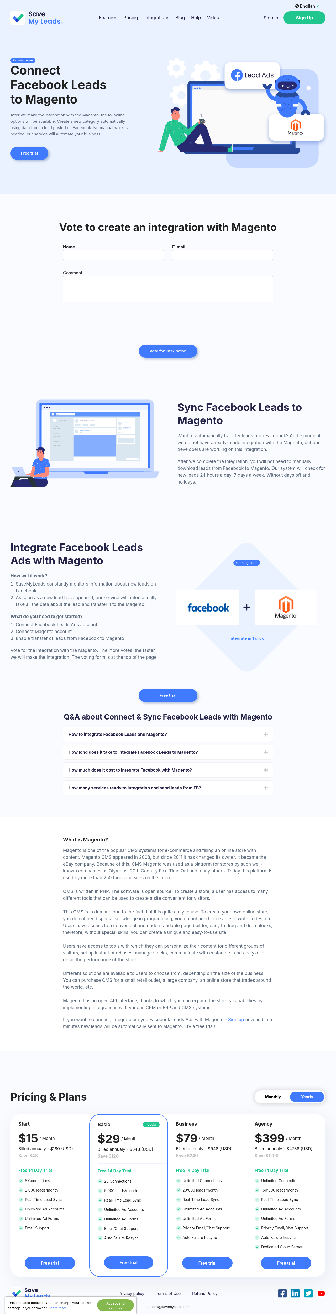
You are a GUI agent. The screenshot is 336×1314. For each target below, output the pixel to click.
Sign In (271, 18)
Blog (180, 18)
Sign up (236, 1019)
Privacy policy (131, 1293)
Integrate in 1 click (246, 638)
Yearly (307, 1096)
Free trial (29, 153)
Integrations (156, 18)
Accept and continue (115, 1305)
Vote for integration (168, 350)
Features (108, 18)
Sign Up (304, 17)
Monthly (273, 1096)
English (305, 6)
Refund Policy (205, 1293)
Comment (72, 272)
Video (213, 18)
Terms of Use (168, 1293)
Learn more (58, 1308)
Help (196, 18)
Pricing (130, 18)
